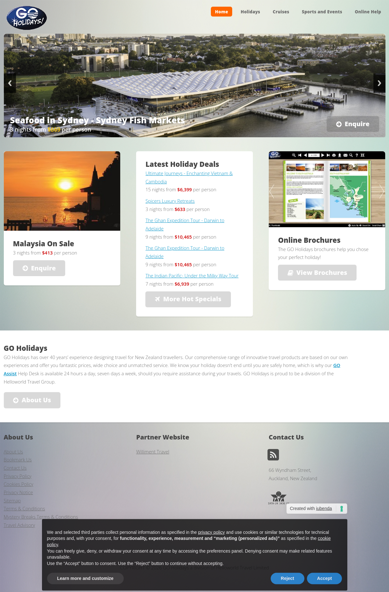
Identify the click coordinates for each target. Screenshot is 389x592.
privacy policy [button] (211, 543)
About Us (36, 400)
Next (379, 83)
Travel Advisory (19, 525)
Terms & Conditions (24, 508)
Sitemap (12, 500)
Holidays (250, 11)
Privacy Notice (18, 492)
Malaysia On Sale (43, 243)
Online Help (368, 11)
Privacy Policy (17, 476)
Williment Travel (152, 451)
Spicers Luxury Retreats (170, 201)
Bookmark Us (18, 459)
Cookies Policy (18, 484)
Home (221, 11)
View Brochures (321, 272)
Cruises (281, 11)
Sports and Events (322, 11)
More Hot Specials (192, 299)
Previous (10, 83)
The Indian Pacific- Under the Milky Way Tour (191, 275)
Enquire (357, 123)
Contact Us (15, 468)
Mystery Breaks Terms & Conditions (41, 517)
